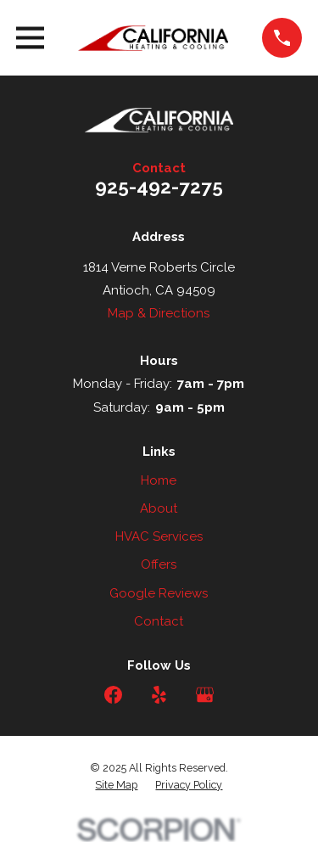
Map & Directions (158, 313)
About (158, 508)
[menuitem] (116, 785)
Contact (158, 621)
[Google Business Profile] (205, 695)
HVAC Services (159, 536)
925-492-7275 (159, 187)
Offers (158, 564)
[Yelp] (159, 695)
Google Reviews (158, 593)
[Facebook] (113, 695)
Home (158, 480)
